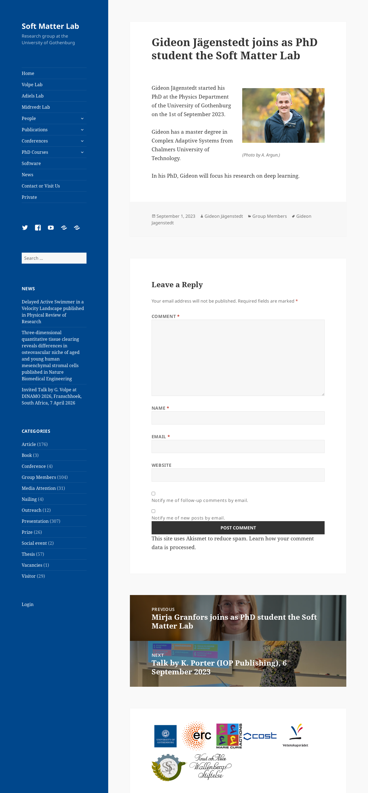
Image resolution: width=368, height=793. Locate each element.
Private (29, 197)
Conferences (35, 141)
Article (29, 444)
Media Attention (39, 488)
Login (28, 604)
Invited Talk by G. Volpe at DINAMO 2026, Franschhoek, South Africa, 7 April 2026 (52, 396)
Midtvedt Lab (36, 107)
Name (160, 408)
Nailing (29, 499)
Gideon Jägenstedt (224, 216)
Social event (34, 543)
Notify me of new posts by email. (188, 518)
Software (31, 163)
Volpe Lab (32, 85)
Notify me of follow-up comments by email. (200, 500)
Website (161, 465)
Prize (27, 532)
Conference (34, 466)
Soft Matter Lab (50, 26)
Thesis (28, 554)
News (27, 175)
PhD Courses (35, 152)
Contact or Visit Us (41, 186)
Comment (166, 316)
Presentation (35, 521)
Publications (35, 130)
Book (27, 455)
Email (161, 437)
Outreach (31, 510)
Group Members (39, 477)
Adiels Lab (33, 96)
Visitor (29, 576)
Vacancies (32, 565)
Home (28, 73)
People (29, 118)
